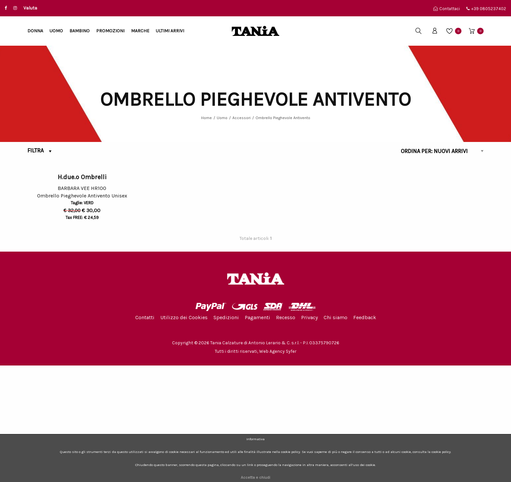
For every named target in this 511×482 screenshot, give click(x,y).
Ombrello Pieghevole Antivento (283, 118)
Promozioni (110, 31)
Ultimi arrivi (170, 31)
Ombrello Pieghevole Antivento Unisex (82, 313)
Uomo (56, 31)
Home (206, 118)
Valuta (30, 8)
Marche (140, 31)
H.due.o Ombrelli (82, 293)
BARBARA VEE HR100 (82, 305)
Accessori (241, 118)
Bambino (79, 31)
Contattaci (446, 8)
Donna (35, 31)
